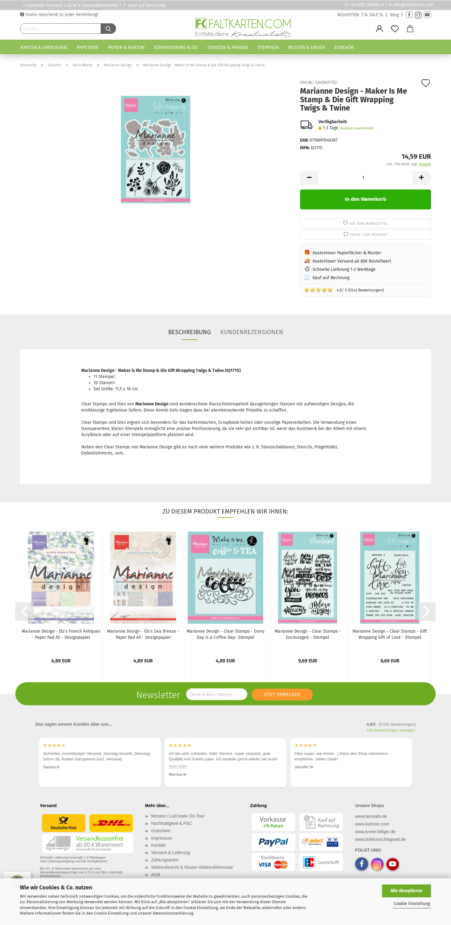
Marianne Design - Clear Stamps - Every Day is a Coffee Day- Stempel (225, 634)
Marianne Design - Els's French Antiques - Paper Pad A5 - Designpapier (61, 634)
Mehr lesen (178, 766)
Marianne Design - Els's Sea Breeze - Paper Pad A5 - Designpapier (143, 634)
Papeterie (87, 47)
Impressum (161, 838)
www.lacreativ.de (371, 816)
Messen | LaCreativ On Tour (178, 816)
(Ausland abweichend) (356, 128)
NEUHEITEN (348, 15)
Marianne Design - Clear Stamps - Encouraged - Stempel (308, 634)
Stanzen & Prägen (227, 47)
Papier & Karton (126, 47)
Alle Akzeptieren (406, 890)
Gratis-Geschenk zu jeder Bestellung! (61, 14)
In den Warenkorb (365, 199)
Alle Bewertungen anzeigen (391, 730)
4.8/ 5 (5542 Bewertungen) (344, 289)
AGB (155, 874)
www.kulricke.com (372, 824)
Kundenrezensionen (251, 332)
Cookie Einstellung (412, 903)
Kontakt (158, 845)
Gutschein (161, 830)
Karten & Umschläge (44, 47)
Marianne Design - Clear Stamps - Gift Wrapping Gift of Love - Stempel (390, 634)
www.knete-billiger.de (375, 831)
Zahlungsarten (165, 859)
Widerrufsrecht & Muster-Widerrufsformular (192, 867)
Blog (394, 15)
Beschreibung (189, 332)
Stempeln (268, 47)
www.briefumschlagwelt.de (380, 839)
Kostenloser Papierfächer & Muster (347, 253)
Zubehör (344, 47)
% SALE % (373, 15)
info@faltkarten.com (413, 4)
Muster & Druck (306, 47)
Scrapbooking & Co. (176, 47)
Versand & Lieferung (170, 852)
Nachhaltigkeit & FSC (171, 823)
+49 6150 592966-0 (366, 4)
